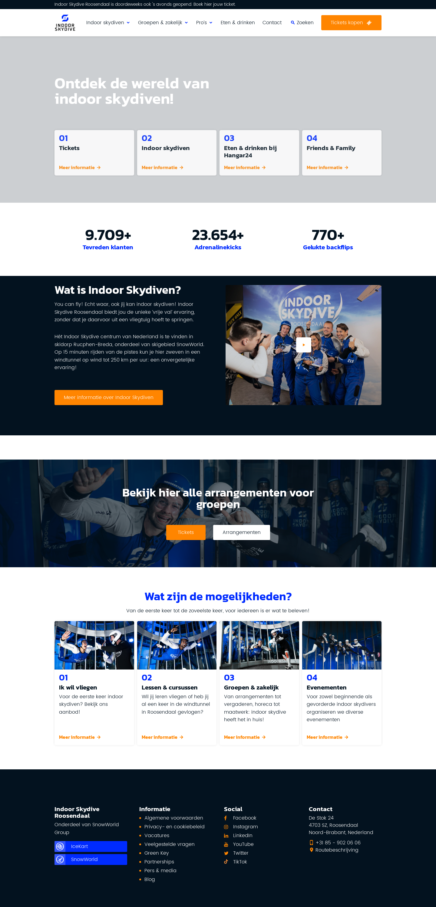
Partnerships (159, 862)
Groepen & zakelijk (160, 23)
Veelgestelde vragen (169, 844)
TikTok (240, 862)
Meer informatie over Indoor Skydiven (109, 397)
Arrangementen (242, 532)
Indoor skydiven (105, 23)
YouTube (243, 844)
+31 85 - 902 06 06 (338, 842)
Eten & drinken (238, 23)
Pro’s (201, 23)
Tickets (186, 532)
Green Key (156, 853)
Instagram (245, 827)
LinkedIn (243, 836)
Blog (149, 879)
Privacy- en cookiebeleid (174, 827)
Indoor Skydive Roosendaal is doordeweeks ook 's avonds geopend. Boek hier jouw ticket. (145, 5)
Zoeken (357, 12)
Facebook (244, 818)
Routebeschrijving (336, 850)
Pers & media (160, 871)
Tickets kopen (347, 23)
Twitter (241, 853)
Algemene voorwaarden (173, 818)
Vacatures (156, 836)
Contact (272, 23)
